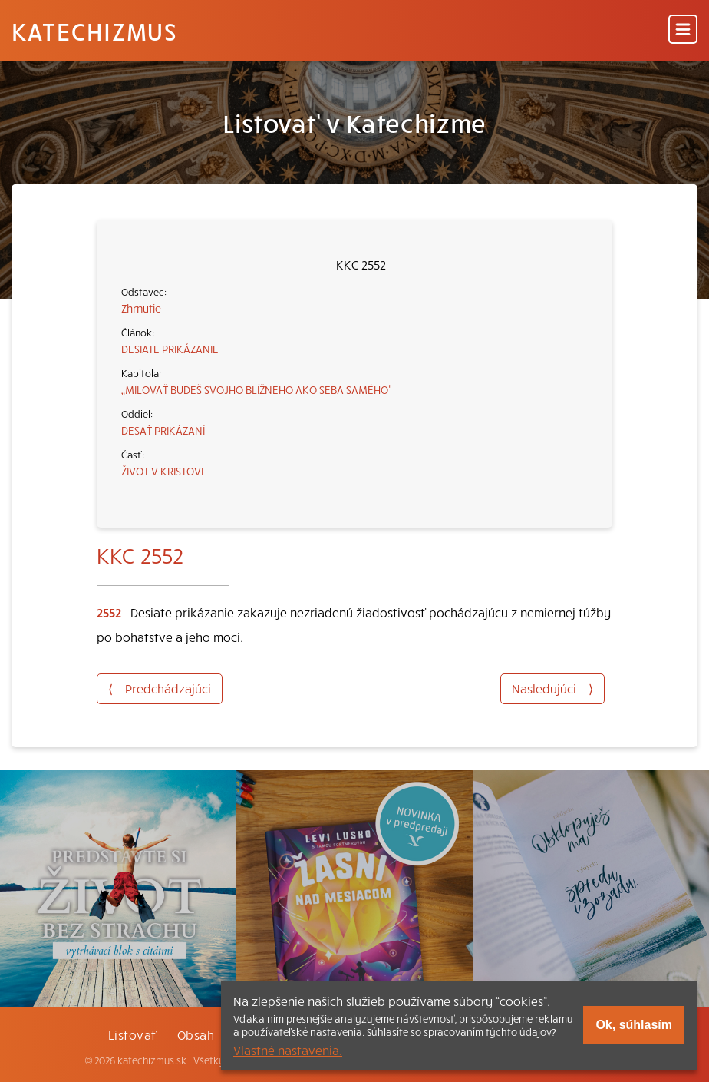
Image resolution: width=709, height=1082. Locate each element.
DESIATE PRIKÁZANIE (170, 349)
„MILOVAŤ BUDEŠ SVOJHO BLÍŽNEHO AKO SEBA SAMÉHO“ (256, 389)
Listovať (132, 1034)
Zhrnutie (141, 308)
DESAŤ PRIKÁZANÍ (163, 430)
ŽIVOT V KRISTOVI (162, 471)
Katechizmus (94, 30)
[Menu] (682, 30)
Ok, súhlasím (633, 1024)
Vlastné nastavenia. (287, 1049)
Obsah (195, 1034)
